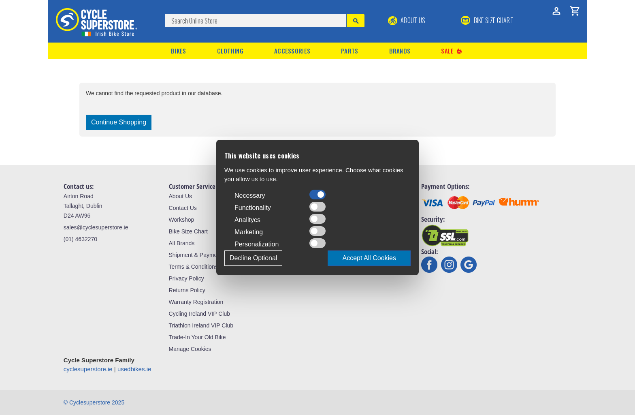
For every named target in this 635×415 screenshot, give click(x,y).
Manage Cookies (190, 349)
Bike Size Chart (188, 231)
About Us (407, 20)
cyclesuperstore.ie (88, 369)
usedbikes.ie (134, 369)
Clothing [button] (230, 50)
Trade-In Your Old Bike (197, 337)
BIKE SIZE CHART (487, 20)
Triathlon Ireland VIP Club (201, 325)
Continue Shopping (118, 122)
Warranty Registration (196, 302)
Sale (452, 51)
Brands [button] (400, 50)
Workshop (181, 219)
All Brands (182, 243)
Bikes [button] (178, 50)
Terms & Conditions (193, 266)
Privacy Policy (186, 278)
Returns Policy (187, 290)
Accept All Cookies (369, 258)
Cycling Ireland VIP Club (199, 313)
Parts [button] (349, 50)
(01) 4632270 (80, 239)
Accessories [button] (292, 50)
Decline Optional (253, 258)
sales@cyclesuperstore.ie (96, 227)
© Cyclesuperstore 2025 (94, 402)
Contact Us (183, 208)
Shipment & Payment (195, 255)
